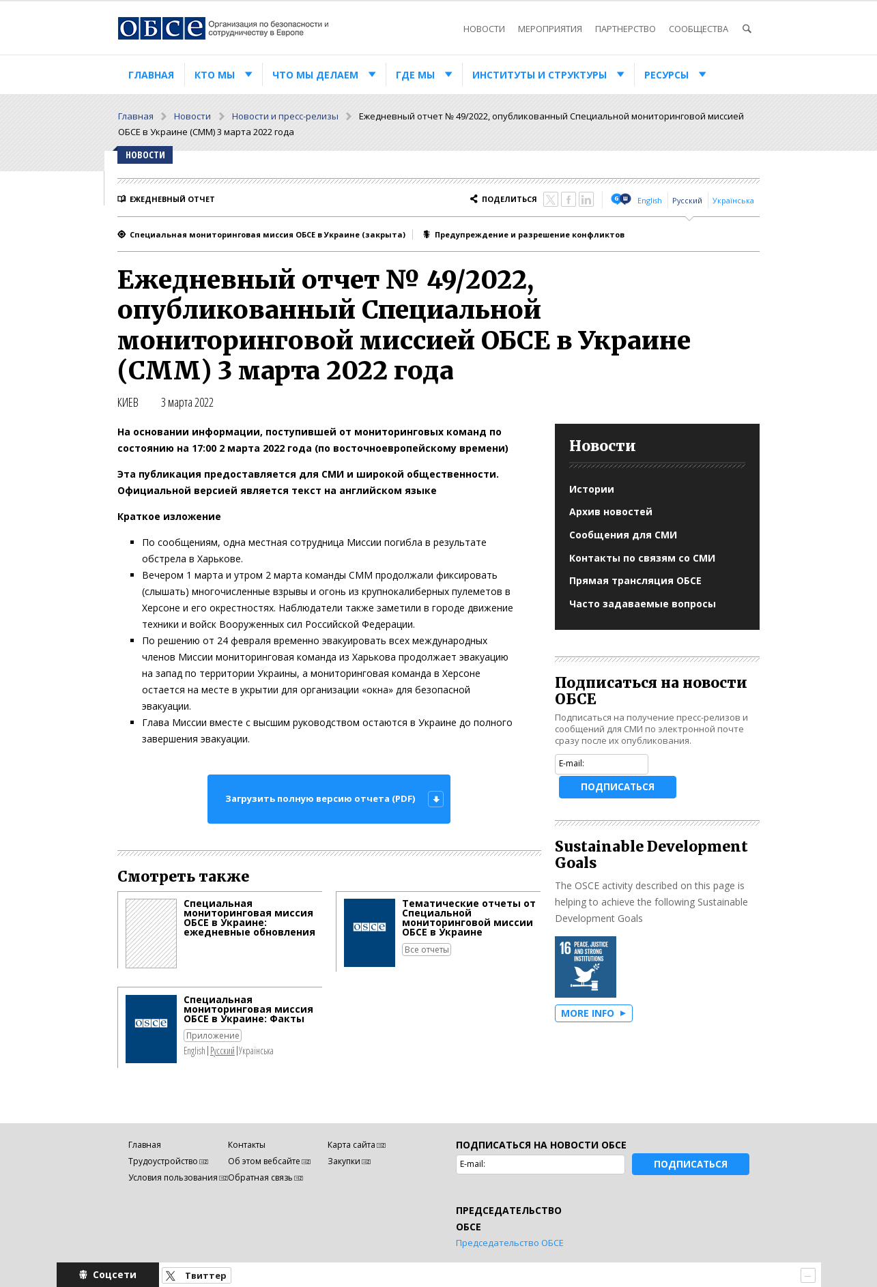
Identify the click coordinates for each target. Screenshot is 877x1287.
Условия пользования (173, 1177)
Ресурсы (666, 74)
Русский (687, 200)
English (649, 200)
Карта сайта (351, 1145)
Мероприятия (550, 29)
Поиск (746, 29)
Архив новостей (610, 511)
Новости (484, 29)
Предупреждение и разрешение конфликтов (529, 234)
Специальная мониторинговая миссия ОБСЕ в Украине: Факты (248, 1009)
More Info (587, 1013)
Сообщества (698, 29)
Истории (591, 488)
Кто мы (215, 74)
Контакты (246, 1145)
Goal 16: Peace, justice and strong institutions (585, 967)
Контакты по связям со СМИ (642, 557)
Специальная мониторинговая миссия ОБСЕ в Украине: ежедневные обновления (249, 918)
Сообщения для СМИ (623, 534)
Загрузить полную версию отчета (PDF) (320, 798)
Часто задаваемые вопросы (642, 603)
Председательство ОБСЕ (510, 1243)
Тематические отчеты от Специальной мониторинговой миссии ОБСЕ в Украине (469, 918)
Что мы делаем (315, 74)
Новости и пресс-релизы (285, 116)
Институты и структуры (539, 74)
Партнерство (625, 29)
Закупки (344, 1161)
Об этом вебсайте (264, 1161)
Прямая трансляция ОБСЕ (635, 580)
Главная (151, 74)
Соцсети (114, 1274)
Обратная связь (260, 1177)
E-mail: (571, 763)
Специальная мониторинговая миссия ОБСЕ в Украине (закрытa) (267, 234)
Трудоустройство (163, 1161)
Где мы (415, 74)
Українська (733, 200)
